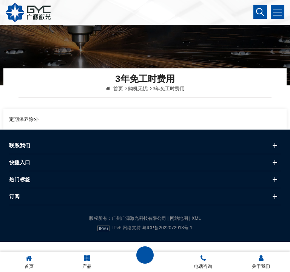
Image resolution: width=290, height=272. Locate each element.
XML (196, 218)
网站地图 (179, 218)
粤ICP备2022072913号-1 (167, 227)
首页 (114, 88)
